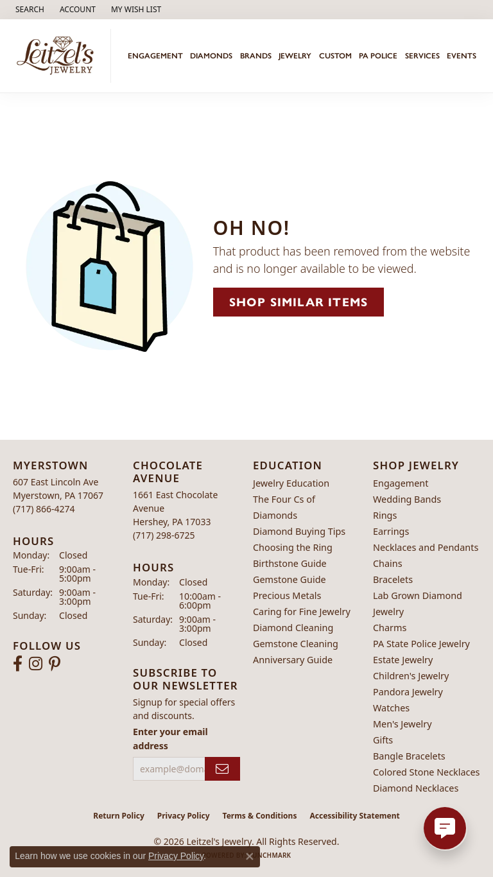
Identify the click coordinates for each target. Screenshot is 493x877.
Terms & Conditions (260, 815)
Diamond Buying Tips (299, 531)
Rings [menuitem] (385, 515)
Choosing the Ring (293, 547)
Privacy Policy (183, 815)
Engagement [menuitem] (400, 483)
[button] (28, 9)
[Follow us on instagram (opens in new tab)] (35, 664)
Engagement (155, 55)
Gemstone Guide (289, 579)
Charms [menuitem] (389, 627)
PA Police (378, 55)
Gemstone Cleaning (295, 644)
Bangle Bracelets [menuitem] (409, 756)
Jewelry (295, 55)
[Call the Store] (44, 509)
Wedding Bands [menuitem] (407, 499)
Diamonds (211, 55)
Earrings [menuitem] (391, 531)
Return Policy (118, 815)
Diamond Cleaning (293, 627)
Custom (335, 55)
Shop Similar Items (298, 302)
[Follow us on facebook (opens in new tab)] (17, 664)
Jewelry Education (291, 483)
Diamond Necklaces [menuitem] (415, 788)
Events (461, 55)
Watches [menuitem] (391, 708)
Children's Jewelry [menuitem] (411, 676)
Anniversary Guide (293, 660)
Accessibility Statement (354, 815)
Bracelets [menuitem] (393, 579)
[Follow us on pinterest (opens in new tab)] (54, 664)
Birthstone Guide (290, 563)
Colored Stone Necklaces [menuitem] (426, 772)
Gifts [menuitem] (383, 740)
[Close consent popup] (250, 856)
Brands (256, 55)
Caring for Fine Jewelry (301, 611)
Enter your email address (170, 738)
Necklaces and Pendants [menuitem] (425, 547)
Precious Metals (287, 595)
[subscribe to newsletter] (222, 769)
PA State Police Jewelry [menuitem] (421, 644)
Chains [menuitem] (387, 563)
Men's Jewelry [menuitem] (402, 724)
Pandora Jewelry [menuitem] (408, 692)
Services (422, 55)
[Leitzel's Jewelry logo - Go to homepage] (58, 56)
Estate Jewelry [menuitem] (403, 660)
